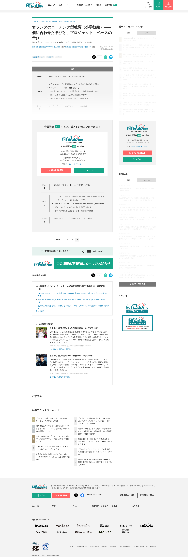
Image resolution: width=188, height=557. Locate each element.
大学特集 (111, 5)
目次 (90, 69)
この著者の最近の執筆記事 (60, 349)
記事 (60, 5)
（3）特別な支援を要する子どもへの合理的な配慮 (73, 211)
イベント (69, 5)
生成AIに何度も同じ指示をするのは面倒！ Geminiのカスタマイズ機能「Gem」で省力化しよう (95, 441)
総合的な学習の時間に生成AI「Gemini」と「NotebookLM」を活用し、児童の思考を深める (53, 456)
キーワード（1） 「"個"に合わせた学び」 (65, 88)
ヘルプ (72, 546)
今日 (128, 33)
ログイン (88, 170)
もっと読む (40, 311)
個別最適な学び (38, 57)
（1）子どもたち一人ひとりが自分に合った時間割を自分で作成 (74, 91)
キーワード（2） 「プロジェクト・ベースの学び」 (74, 218)
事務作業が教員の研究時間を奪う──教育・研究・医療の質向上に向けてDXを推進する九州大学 (95, 462)
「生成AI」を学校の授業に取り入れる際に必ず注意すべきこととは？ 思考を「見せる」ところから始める (94, 421)
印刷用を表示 (39, 275)
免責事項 (104, 546)
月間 (146, 33)
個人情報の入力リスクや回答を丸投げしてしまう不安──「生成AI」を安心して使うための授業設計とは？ (53, 428)
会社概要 (113, 546)
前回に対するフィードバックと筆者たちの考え (67, 76)
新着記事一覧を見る (137, 284)
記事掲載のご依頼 (127, 495)
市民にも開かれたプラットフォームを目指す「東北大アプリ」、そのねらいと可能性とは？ (52, 438)
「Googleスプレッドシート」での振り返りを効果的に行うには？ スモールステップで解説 (95, 451)
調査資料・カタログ (84, 5)
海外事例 (50, 57)
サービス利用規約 (124, 546)
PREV (57, 240)
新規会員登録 (55, 170)
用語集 (98, 5)
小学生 (59, 57)
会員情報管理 (94, 546)
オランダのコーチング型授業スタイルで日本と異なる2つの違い (74, 84)
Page (39, 76)
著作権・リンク (82, 546)
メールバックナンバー (72, 164)
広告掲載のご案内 (147, 495)
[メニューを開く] (20, 5)
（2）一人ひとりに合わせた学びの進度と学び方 (73, 207)
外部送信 (153, 546)
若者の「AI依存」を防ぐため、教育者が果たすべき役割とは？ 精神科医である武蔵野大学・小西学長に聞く (95, 431)
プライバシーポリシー (140, 546)
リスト (99, 57)
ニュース (51, 5)
